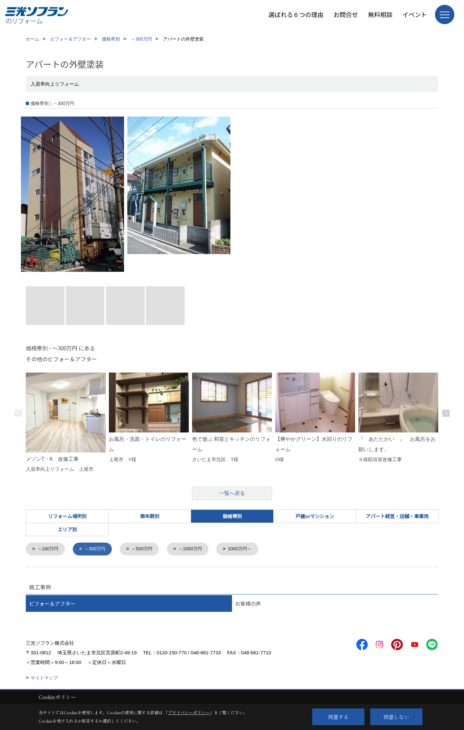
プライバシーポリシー (189, 712)
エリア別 (67, 529)
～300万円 (97, 549)
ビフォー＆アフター (52, 604)
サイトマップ (44, 678)
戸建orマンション (314, 516)
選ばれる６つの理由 (296, 14)
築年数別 (150, 516)
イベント (414, 14)
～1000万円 (196, 549)
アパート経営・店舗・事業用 (397, 516)
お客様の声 (248, 604)
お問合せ (346, 14)
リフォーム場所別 (67, 516)
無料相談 (380, 14)
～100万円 (49, 549)
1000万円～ (247, 549)
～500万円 (146, 549)
